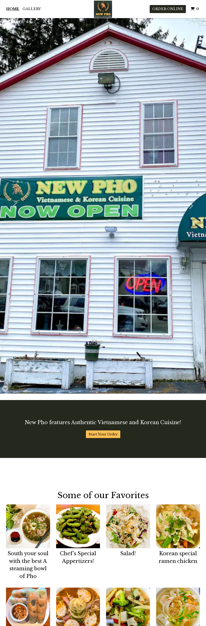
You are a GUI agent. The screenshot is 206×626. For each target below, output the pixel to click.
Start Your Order (103, 434)
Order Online (167, 9)
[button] (15, 206)
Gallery (32, 9)
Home (12, 9)
